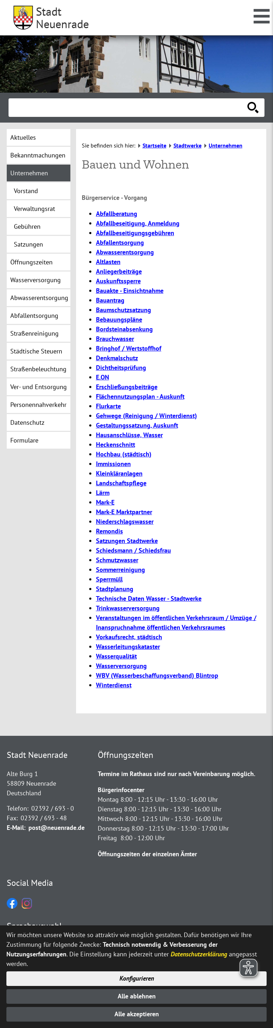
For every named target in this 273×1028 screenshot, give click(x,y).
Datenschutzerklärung (199, 953)
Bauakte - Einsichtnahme (130, 290)
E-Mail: (16, 827)
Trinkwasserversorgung (128, 608)
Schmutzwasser (117, 560)
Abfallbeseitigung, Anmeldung (138, 223)
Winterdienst (114, 685)
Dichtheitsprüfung (121, 367)
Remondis (109, 531)
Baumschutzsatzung (123, 310)
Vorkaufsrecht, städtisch (129, 637)
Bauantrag (110, 300)
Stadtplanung (114, 589)
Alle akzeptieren (136, 1014)
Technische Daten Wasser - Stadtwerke (149, 598)
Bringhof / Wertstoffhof (128, 348)
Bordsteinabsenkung (124, 329)
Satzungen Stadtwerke (127, 541)
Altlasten (108, 262)
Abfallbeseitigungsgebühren (135, 233)
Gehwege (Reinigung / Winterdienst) (146, 416)
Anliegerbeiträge (119, 271)
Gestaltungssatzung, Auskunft (137, 425)
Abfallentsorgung (120, 242)
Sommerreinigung (120, 569)
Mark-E (105, 502)
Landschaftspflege (121, 483)
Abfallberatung (116, 214)
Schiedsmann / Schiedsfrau (133, 550)
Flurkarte (108, 406)
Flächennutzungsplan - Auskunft (140, 396)
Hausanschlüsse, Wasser (129, 435)
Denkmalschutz (117, 358)
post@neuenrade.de (56, 827)
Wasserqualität (116, 656)
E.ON (102, 377)
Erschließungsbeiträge (126, 387)
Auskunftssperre (118, 281)
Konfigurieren (136, 978)
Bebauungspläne (119, 319)
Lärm (102, 493)
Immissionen (113, 464)
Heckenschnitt (115, 444)
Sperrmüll (109, 579)
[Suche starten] (253, 107)
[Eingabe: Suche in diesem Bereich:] (128, 107)
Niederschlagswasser (125, 521)
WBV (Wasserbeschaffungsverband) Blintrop (157, 675)
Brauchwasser (115, 339)
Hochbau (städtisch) (123, 454)
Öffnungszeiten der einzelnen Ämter (147, 854)
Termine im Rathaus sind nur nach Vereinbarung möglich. (176, 774)
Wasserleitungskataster (128, 646)
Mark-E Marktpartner (124, 512)
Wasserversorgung (121, 666)
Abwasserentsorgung (125, 252)
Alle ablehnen (137, 996)
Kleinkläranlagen (119, 473)
